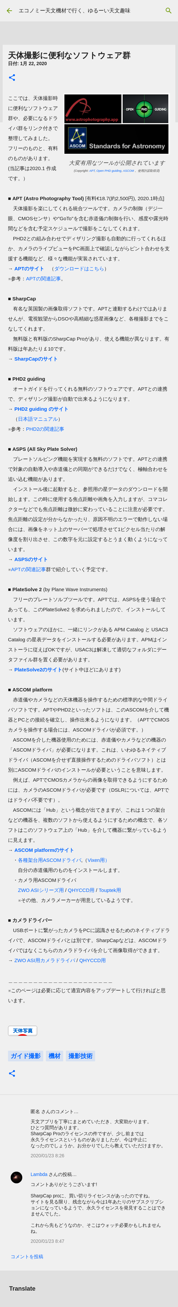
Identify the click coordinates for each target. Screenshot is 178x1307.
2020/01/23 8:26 (47, 1155)
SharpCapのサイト (36, 359)
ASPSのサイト (31, 559)
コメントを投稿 (27, 1256)
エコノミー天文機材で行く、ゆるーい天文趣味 (74, 10)
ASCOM (128, 170)
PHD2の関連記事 (45, 429)
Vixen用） (99, 860)
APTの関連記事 (43, 278)
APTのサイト (29, 268)
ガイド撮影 (26, 1055)
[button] (12, 78)
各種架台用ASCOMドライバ (49, 860)
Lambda (39, 1174)
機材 (55, 1055)
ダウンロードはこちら (79, 268)
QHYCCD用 (81, 890)
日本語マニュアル (38, 419)
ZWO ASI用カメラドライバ (44, 960)
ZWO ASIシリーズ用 (41, 890)
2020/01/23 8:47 (47, 1241)
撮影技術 (80, 1055)
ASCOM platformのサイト (44, 850)
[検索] (169, 11)
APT (92, 170)
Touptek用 (110, 890)
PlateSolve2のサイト (38, 669)
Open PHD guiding (108, 170)
